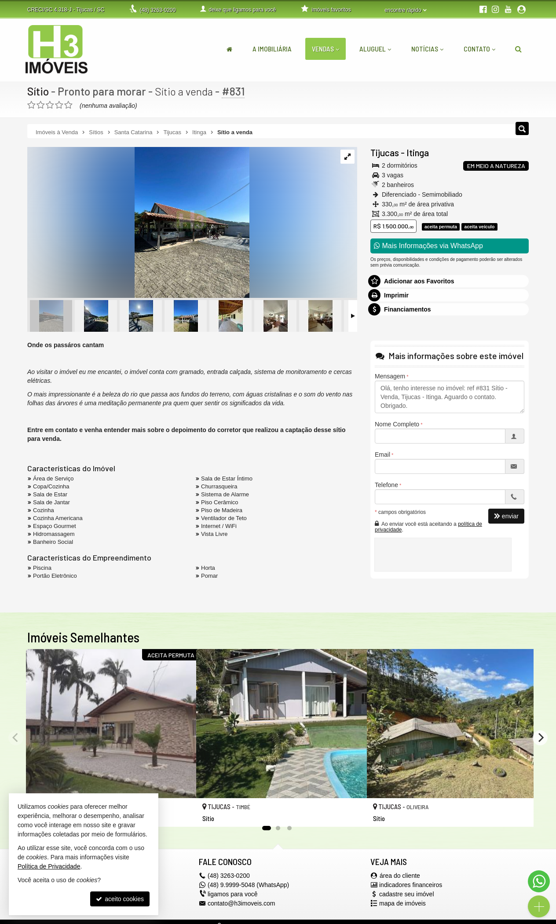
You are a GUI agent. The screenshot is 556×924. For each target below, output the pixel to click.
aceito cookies (120, 898)
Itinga (417, 152)
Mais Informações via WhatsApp (428, 245)
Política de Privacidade (49, 866)
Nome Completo (397, 424)
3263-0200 (157, 10)
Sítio (38, 91)
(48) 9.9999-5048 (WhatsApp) (248, 884)
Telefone (386, 484)
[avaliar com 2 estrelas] (41, 105)
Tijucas (384, 152)
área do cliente (400, 875)
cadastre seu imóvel (406, 894)
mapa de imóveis (402, 903)
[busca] (518, 49)
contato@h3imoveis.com (241, 903)
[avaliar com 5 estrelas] (68, 105)
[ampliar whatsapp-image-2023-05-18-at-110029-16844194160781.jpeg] (138, 223)
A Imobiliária (272, 48)
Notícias (427, 48)
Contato (479, 48)
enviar (506, 516)
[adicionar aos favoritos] (180, 812)
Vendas (325, 48)
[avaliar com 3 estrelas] (50, 105)
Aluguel (375, 48)
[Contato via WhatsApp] (539, 881)
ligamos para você (233, 894)
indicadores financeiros (410, 884)
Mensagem (390, 376)
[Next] (540, 737)
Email (382, 454)
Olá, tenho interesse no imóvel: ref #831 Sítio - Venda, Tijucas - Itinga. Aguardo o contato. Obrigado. (449, 397)
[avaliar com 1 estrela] (31, 105)
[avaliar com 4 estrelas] (59, 105)
